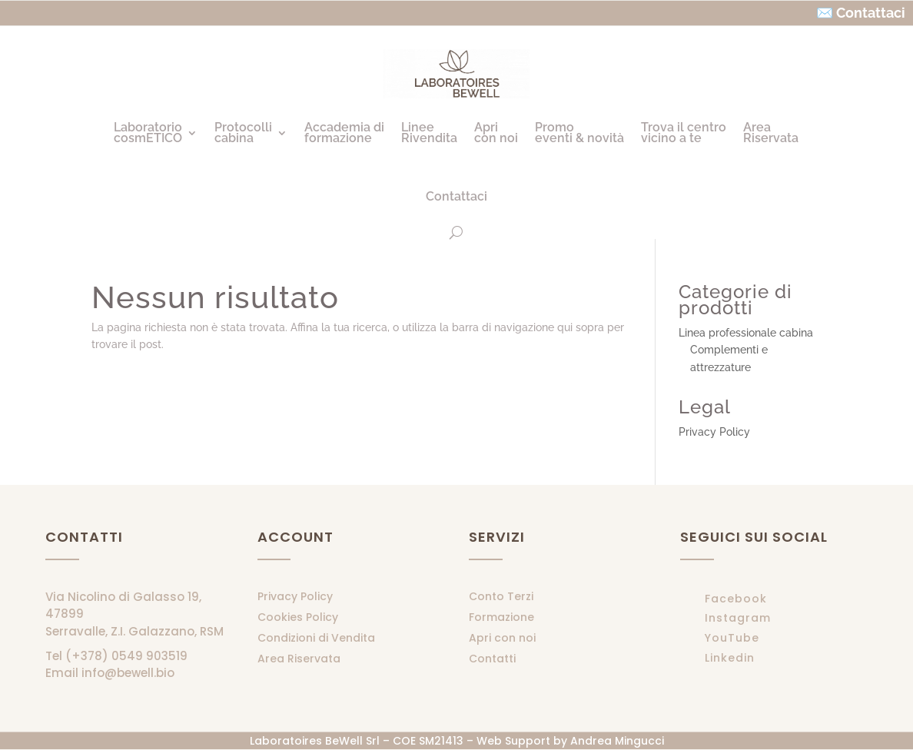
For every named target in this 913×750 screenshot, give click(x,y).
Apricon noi (496, 132)
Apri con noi (502, 637)
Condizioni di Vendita (316, 637)
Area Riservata (298, 658)
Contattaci (456, 196)
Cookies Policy (297, 617)
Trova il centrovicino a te (683, 132)
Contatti (492, 658)
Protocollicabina (243, 132)
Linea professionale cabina (746, 333)
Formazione (501, 617)
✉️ (824, 13)
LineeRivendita (429, 132)
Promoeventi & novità (579, 132)
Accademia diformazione (344, 132)
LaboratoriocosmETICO (148, 132)
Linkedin (730, 657)
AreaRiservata (770, 132)
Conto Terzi (501, 596)
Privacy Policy (714, 432)
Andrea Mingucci (617, 740)
